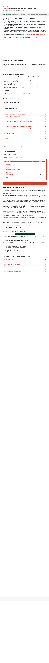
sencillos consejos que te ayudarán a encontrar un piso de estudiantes (25, 237)
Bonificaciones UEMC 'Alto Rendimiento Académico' (23, 114)
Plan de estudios (15, 14)
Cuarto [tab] (21, 157)
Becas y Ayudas (22, 14)
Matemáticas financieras (10, 175)
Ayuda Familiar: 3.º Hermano (23, 136)
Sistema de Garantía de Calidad (23, 267)
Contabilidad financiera (9, 174)
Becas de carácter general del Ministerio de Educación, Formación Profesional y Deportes (23, 119)
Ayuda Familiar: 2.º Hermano (23, 134)
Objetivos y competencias (23, 262)
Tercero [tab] (16, 157)
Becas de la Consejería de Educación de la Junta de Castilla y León (23, 122)
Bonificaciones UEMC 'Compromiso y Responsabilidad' (23, 112)
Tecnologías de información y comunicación (13, 169)
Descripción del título (23, 260)
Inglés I (7, 177)
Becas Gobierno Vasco (23, 124)
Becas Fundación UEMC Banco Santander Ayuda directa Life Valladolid (23, 131)
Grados (7, 10)
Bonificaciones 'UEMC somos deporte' (23, 117)
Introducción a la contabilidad (10, 166)
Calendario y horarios (23, 269)
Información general (7, 14)
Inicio (3, 10)
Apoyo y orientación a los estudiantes (23, 264)
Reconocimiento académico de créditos (23, 272)
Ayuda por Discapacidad (23, 141)
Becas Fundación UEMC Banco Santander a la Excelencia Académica (23, 126)
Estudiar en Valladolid (31, 14)
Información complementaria (41, 14)
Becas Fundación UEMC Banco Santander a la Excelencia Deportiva (23, 129)
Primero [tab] (5, 157)
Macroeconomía (8, 172)
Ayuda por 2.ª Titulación (23, 139)
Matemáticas (8, 167)
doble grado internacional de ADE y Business (34, 34)
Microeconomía (8, 164)
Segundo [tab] (11, 157)
